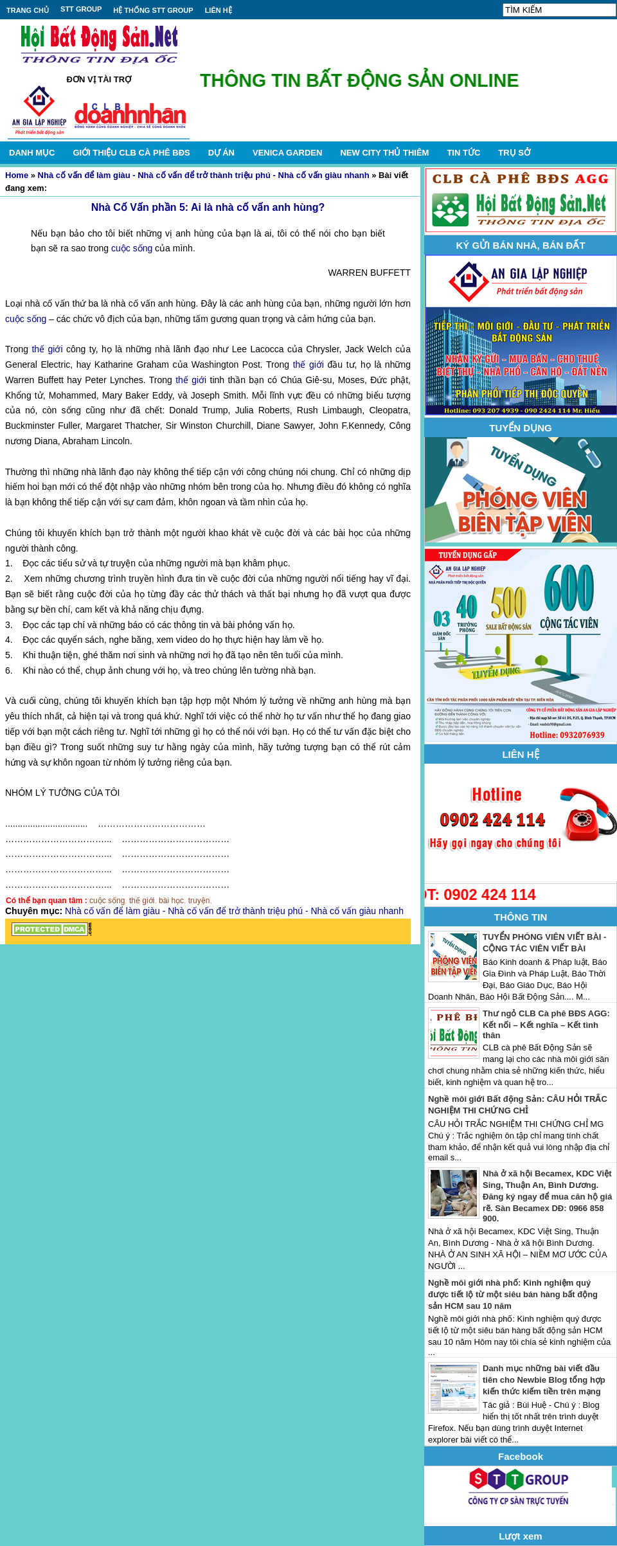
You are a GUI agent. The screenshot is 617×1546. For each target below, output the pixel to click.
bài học (171, 900)
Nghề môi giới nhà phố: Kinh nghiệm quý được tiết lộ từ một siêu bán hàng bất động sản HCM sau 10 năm (513, 1294)
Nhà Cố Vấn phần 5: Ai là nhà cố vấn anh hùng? (208, 207)
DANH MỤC (32, 152)
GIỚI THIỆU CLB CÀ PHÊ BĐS (131, 152)
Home (16, 175)
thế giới (46, 349)
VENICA (287, 152)
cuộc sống (131, 248)
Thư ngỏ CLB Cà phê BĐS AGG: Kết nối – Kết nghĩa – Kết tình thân (546, 1024)
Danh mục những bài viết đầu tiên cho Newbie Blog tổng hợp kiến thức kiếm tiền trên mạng (544, 1379)
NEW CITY (384, 152)
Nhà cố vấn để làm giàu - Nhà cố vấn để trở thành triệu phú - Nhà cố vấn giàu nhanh (204, 175)
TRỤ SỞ (514, 152)
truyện (199, 900)
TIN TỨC (463, 152)
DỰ (221, 152)
